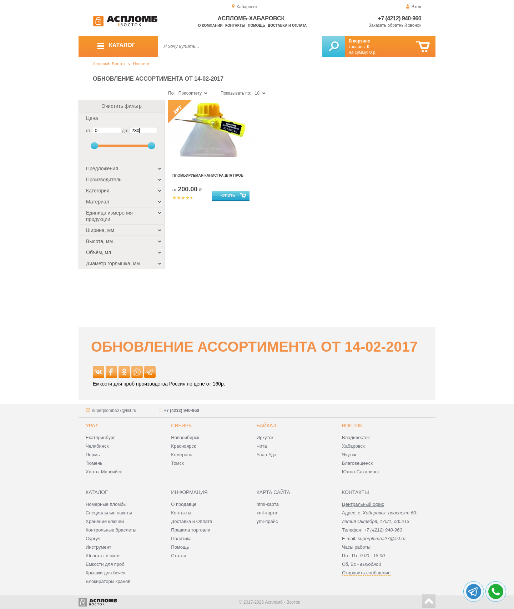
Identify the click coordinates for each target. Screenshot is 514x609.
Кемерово (181, 454)
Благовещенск (357, 463)
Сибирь (181, 425)
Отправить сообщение (366, 572)
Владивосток (356, 437)
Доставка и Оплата (191, 521)
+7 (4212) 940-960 (399, 18)
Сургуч (93, 538)
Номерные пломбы (106, 504)
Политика (181, 538)
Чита (262, 446)
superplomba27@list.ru (114, 410)
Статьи (178, 555)
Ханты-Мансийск (104, 471)
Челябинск (97, 446)
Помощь (256, 25)
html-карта (268, 504)
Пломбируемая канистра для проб (207, 175)
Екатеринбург (100, 437)
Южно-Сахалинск (360, 471)
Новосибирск (185, 437)
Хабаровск (353, 446)
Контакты (235, 25)
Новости (141, 63)
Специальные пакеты (109, 512)
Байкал (266, 425)
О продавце (183, 504)
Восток (352, 425)
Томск (177, 463)
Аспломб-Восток (109, 63)
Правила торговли (190, 530)
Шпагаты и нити (103, 555)
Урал (92, 425)
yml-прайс (267, 521)
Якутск (349, 454)
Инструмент (98, 547)
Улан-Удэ (266, 454)
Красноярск (183, 446)
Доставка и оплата (287, 25)
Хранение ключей (105, 521)
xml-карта (267, 512)
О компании (210, 25)
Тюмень (94, 463)
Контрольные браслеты (111, 530)
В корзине (359, 41)
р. (373, 52)
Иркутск (265, 437)
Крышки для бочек (105, 572)
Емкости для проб (105, 564)
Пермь (93, 454)
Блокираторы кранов (108, 581)
